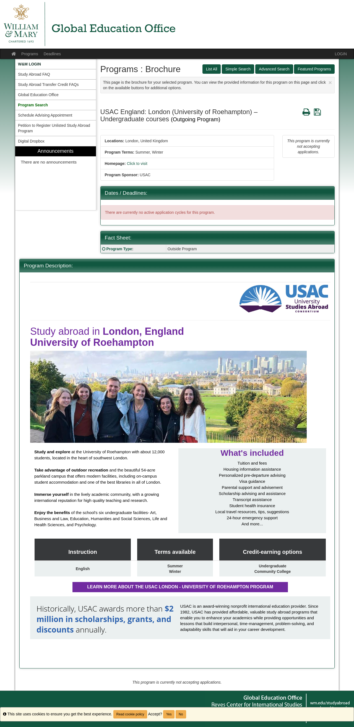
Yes (169, 714)
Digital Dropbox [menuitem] (31, 141)
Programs (29, 54)
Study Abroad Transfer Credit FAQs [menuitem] (48, 84)
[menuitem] (55, 64)
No (181, 714)
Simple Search (238, 69)
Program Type (119, 249)
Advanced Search (274, 69)
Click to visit (137, 163)
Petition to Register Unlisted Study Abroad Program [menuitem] (54, 128)
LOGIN (341, 54)
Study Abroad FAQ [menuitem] (34, 74)
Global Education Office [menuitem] (38, 95)
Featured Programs (314, 69)
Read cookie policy (130, 714)
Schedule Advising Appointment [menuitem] (45, 115)
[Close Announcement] (330, 82)
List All (211, 69)
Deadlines (52, 54)
